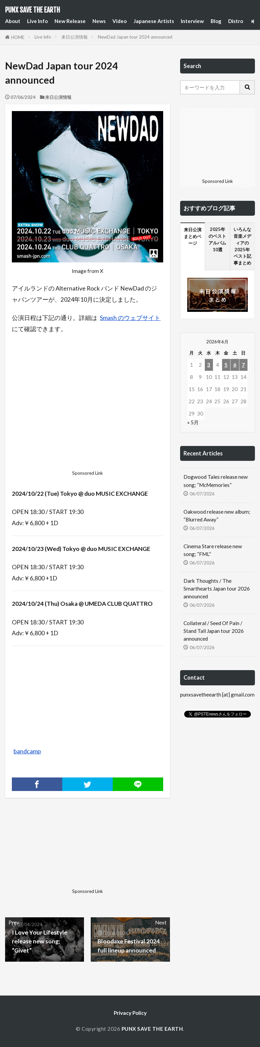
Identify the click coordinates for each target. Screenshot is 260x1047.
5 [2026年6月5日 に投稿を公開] (226, 365)
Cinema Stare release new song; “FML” (212, 550)
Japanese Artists (153, 21)
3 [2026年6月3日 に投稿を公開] (208, 365)
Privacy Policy (130, 1013)
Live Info (37, 21)
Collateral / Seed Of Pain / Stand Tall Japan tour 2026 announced (213, 631)
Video (119, 21)
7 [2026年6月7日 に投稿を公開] (243, 365)
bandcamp (27, 751)
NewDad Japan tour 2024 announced (135, 37)
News (99, 21)
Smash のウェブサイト (130, 317)
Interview (192, 21)
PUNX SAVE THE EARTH (32, 10)
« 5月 (193, 422)
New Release (70, 21)
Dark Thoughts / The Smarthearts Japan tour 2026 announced (216, 588)
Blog (216, 21)
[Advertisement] (87, 404)
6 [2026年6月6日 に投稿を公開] (234, 365)
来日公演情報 (74, 37)
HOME (17, 37)
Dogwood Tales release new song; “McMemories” (215, 481)
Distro (235, 21)
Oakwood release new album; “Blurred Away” (216, 515)
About (12, 21)
